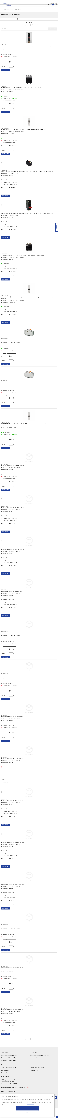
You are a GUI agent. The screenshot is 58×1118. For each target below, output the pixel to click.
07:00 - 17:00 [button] (53, 3)
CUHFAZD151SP (4, 295)
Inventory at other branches (9, 59)
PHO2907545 (4, 631)
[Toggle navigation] (2, 4)
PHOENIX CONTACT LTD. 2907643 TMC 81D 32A (12, 967)
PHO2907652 (4, 506)
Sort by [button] (42, 19)
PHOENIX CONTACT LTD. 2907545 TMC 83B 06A (12, 633)
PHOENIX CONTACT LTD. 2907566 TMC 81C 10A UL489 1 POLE (15, 340)
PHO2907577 (4, 799)
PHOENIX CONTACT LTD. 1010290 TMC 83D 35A (12, 716)
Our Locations (5, 1070)
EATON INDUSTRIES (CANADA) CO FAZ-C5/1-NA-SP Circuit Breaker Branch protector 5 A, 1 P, (23, 423)
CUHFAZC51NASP (5, 422)
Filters (14, 19)
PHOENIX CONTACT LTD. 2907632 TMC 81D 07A (12, 675)
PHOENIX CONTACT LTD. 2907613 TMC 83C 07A (12, 884)
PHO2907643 (4, 966)
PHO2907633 (4, 924)
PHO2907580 (4, 841)
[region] (27, 1105)
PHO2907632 (4, 673)
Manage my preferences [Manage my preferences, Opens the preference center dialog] (27, 1112)
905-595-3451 (14, 1084)
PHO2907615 (4, 380)
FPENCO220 (4, 170)
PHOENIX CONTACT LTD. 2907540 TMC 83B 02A (12, 465)
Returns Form (34, 1070)
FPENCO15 (3, 44)
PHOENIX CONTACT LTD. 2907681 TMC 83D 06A (12, 1009)
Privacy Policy (34, 1052)
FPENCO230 (4, 212)
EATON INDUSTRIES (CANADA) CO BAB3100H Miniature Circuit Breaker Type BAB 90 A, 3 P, (23, 255)
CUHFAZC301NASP (5, 128)
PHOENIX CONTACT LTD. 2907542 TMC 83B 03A (12, 591)
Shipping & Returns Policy (8, 1058)
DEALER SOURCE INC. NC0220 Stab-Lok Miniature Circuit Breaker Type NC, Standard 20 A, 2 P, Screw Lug (27, 171)
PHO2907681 (4, 1008)
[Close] (52, 1096)
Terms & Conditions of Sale (9, 1055)
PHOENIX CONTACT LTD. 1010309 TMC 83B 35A (12, 758)
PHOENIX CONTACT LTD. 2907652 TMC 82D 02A (12, 507)
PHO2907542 (4, 590)
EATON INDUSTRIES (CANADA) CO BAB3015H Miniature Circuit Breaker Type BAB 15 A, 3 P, (23, 87)
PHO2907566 (4, 338)
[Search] (29, 9)
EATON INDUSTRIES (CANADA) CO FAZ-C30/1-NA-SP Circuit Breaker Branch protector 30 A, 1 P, (24, 129)
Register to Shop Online (37, 1067)
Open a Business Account (8, 1067)
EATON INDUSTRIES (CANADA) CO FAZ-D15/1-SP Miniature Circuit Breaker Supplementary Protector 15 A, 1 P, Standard (27, 297)
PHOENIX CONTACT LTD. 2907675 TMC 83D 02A (12, 549)
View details (5, 782)
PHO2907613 (4, 883)
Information (29, 1049)
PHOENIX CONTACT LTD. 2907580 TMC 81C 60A (12, 842)
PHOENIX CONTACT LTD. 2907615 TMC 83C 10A (12, 382)
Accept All (27, 1108)
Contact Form (5, 1073)
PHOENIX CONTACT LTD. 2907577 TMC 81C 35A (12, 800)
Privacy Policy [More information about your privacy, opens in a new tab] (30, 1104)
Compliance (4, 1052)
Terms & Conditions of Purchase (39, 1055)
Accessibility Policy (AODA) (8, 1060)
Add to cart (5, 70)
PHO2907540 (4, 464)
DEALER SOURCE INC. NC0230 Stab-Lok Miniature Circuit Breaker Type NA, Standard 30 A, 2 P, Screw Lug (27, 213)
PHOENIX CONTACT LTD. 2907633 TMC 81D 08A (12, 926)
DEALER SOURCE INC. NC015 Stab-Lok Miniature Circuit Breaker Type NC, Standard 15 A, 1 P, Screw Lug (26, 46)
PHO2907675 (4, 548)
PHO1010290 (4, 715)
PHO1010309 (4, 757)
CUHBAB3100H (4, 254)
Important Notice (35, 1058)
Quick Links (29, 1064)
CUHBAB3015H (4, 86)
